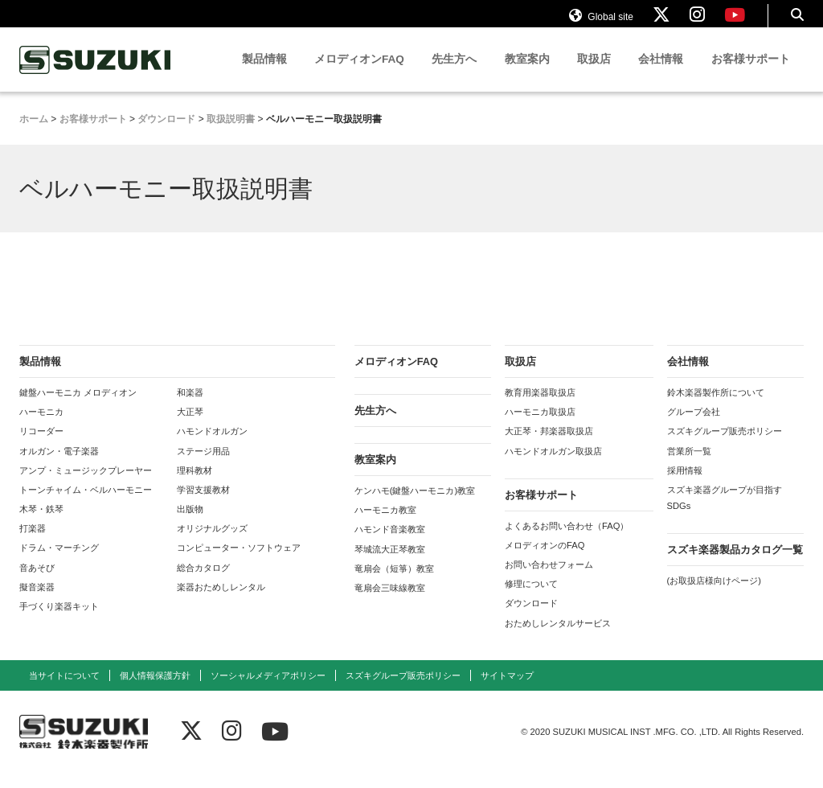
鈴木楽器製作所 (95, 75)
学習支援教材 (203, 505)
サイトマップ (507, 691)
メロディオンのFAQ (544, 560)
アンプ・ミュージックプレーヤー (85, 485)
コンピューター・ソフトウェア (239, 563)
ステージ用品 (203, 466)
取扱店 (594, 74)
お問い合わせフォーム (549, 580)
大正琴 (190, 427)
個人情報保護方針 (155, 691)
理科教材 (194, 485)
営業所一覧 (689, 466)
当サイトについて (64, 691)
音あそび (37, 583)
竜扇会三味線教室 (389, 603)
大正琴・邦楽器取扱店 (549, 446)
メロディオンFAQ (359, 74)
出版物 (190, 524)
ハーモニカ (41, 427)
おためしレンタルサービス (558, 638)
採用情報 (684, 485)
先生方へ (454, 74)
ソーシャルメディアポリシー (268, 691)
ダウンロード (531, 618)
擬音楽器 (37, 602)
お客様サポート (750, 74)
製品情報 (264, 74)
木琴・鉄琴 (41, 524)
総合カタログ (203, 583)
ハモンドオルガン (212, 446)
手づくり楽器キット (59, 621)
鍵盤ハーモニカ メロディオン (78, 407)
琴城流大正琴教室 (389, 564)
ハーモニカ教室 (385, 525)
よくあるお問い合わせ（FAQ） (567, 541)
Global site (601, 22)
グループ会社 (693, 427)
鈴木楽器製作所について (715, 407)
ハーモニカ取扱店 (540, 427)
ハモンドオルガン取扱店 (553, 466)
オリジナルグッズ (212, 543)
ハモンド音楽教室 (389, 544)
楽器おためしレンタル (221, 602)
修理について (531, 599)
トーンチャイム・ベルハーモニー (85, 505)
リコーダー (41, 446)
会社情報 (660, 74)
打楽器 (32, 543)
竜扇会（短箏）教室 (394, 584)
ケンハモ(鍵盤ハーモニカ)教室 (414, 506)
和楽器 (190, 407)
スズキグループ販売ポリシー (724, 446)
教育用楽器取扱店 (540, 407)
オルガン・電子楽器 (59, 466)
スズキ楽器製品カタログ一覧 (735, 565)
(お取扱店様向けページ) (714, 596)
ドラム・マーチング (59, 563)
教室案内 (527, 74)
